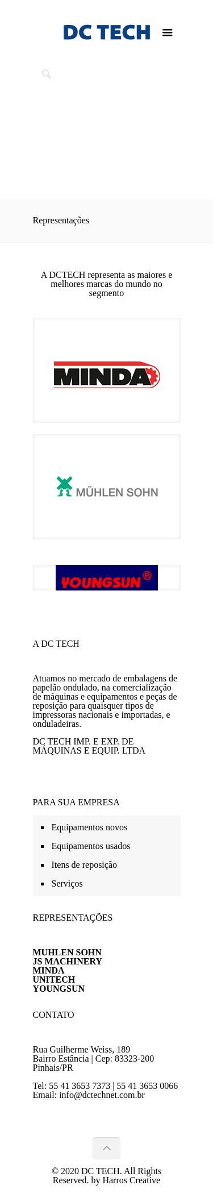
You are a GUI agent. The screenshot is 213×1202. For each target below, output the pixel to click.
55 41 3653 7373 (79, 1086)
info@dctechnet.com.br (102, 1095)
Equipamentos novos (90, 827)
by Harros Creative (125, 1180)
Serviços (67, 883)
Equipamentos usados (91, 846)
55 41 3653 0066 (147, 1086)
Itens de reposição (85, 865)
